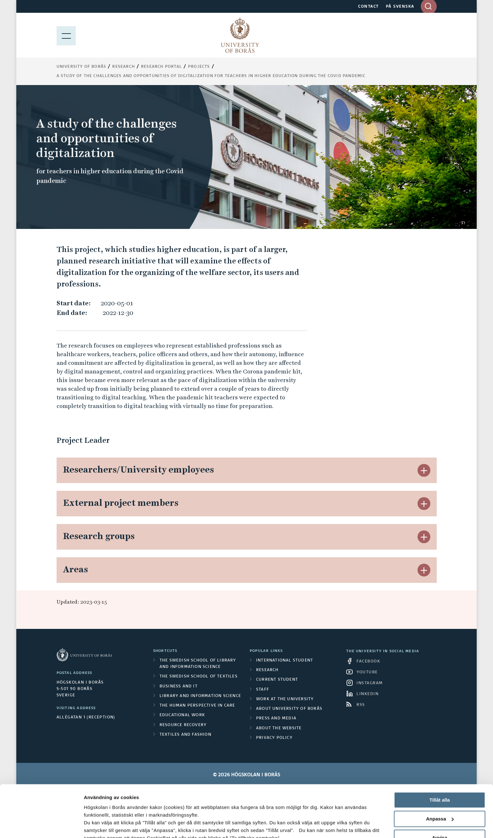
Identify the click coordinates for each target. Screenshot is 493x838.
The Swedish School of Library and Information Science (198, 663)
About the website (278, 728)
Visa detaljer (98, 825)
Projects (199, 67)
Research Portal (161, 67)
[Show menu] (66, 35)
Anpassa (440, 773)
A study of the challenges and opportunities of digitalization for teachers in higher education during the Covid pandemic (211, 76)
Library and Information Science (200, 696)
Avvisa (439, 792)
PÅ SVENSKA (400, 6)
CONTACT (368, 6)
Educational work (182, 715)
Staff (262, 689)
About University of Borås (289, 709)
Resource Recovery (183, 725)
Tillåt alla (439, 754)
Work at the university (285, 699)
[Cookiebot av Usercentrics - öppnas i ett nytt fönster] (41, 825)
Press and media (276, 718)
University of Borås (81, 67)
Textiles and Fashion (185, 734)
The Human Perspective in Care (197, 705)
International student (284, 660)
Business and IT (179, 686)
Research (123, 67)
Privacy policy (274, 738)
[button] (424, 470)
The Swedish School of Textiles (199, 676)
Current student (277, 679)
